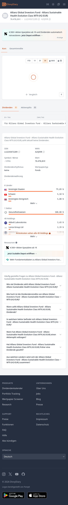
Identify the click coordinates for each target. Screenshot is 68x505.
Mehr (34, 203)
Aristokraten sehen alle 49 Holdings (33, 233)
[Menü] (64, 4)
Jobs (38, 393)
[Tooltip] (16, 243)
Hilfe (4, 435)
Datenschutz (42, 424)
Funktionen (8, 424)
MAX (52, 61)
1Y (35, 61)
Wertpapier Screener (12, 399)
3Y (40, 61)
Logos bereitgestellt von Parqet (16, 487)
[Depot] (58, 4)
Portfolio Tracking (11, 393)
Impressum (42, 419)
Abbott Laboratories (17, 222)
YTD (29, 61)
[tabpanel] (34, 78)
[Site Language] (47, 4)
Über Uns (41, 388)
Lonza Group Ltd (16, 227)
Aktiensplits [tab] (29, 107)
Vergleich (31, 94)
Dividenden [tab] (10, 107)
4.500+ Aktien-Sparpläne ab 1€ (23, 247)
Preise (5, 419)
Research (6, 404)
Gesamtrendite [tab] (16, 48)
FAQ (4, 429)
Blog (38, 399)
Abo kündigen (9, 440)
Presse (39, 404)
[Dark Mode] (53, 4)
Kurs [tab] (4, 48)
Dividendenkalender (12, 388)
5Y (45, 61)
